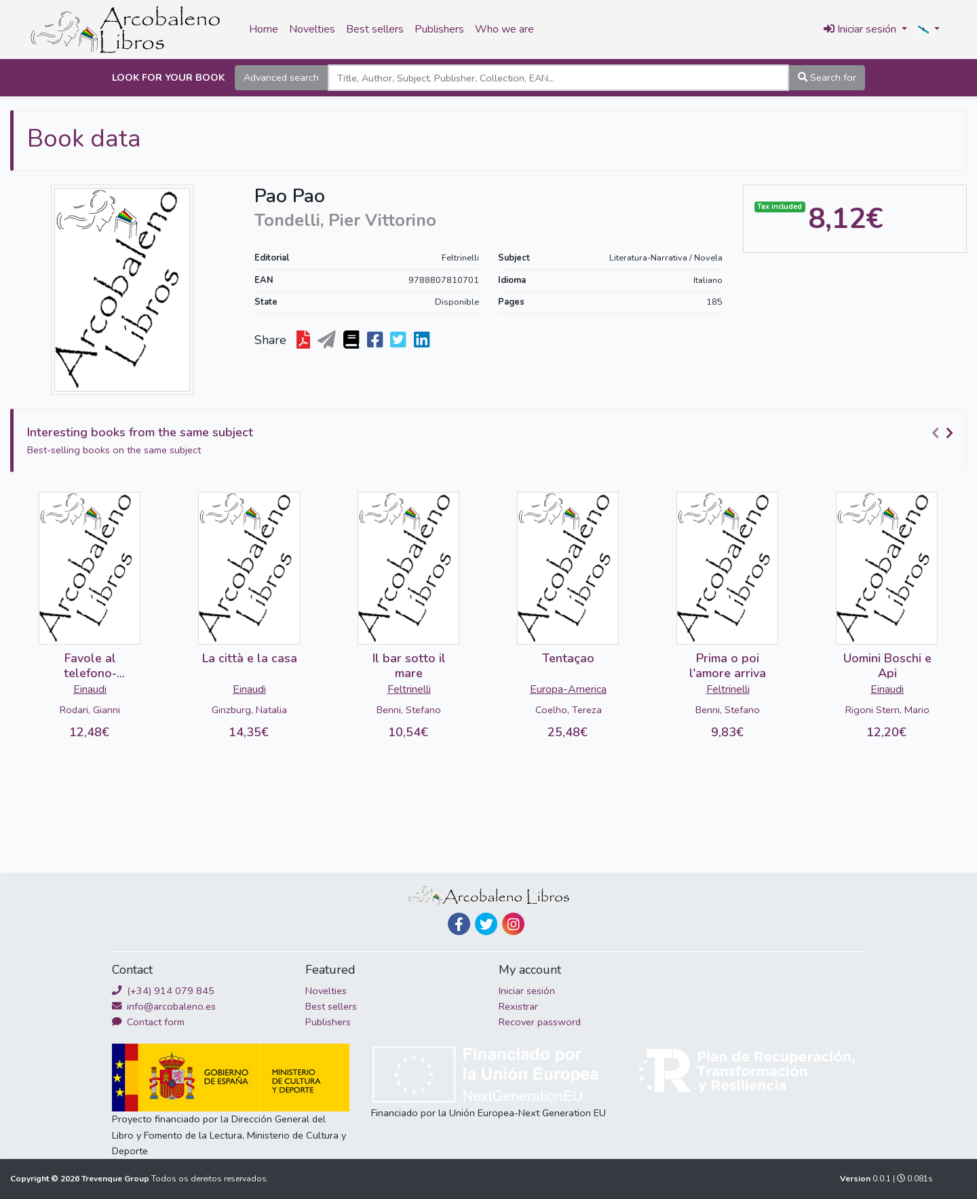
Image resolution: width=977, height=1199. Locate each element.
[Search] (558, 77)
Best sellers (375, 29)
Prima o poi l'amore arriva (727, 665)
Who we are (504, 29)
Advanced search (281, 77)
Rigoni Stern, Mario (887, 710)
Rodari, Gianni (90, 710)
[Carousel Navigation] (944, 433)
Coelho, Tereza (568, 710)
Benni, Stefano (409, 710)
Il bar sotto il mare (409, 665)
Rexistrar (518, 1006)
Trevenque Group (116, 1178)
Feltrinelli (460, 258)
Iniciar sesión (527, 990)
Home (263, 29)
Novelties (312, 29)
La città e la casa (249, 658)
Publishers (439, 29)
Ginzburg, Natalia (249, 710)
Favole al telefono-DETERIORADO (90, 673)
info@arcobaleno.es (164, 1006)
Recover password (540, 1022)
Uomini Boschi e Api (887, 665)
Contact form (148, 1022)
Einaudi (90, 689)
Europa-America (568, 689)
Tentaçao (568, 658)
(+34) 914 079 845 (163, 990)
